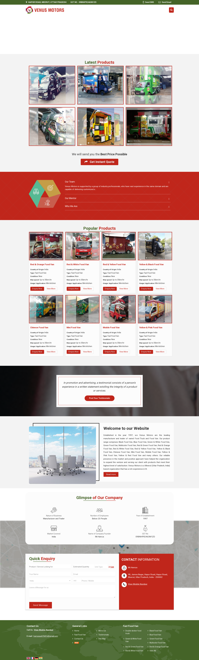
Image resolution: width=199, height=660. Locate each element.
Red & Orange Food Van (42, 264)
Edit (111, 567)
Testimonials (103, 635)
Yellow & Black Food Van (151, 264)
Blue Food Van (155, 635)
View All (153, 651)
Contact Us (78, 639)
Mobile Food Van (111, 327)
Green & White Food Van (133, 640)
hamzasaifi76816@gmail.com (45, 636)
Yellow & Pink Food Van (150, 327)
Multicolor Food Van (158, 643)
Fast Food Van (80, 635)
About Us (102, 631)
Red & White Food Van (78, 264)
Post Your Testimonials (99, 398)
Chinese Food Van (39, 327)
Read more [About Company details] (111, 474)
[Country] (50, 580)
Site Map (102, 639)
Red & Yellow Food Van (114, 264)
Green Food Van (156, 639)
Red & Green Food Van (134, 647)
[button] (137, 584)
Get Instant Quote (99, 162)
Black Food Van (156, 631)
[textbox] (101, 566)
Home (76, 631)
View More (51, 289)
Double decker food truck (133, 632)
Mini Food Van (74, 327)
